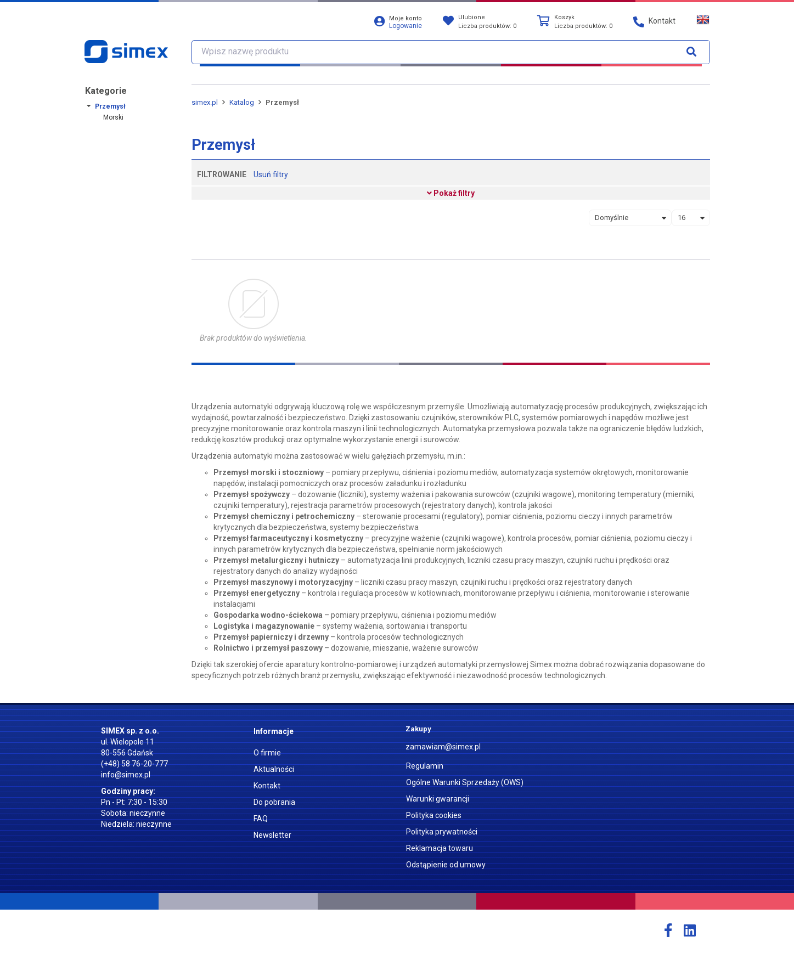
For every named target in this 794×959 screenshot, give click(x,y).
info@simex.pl (125, 774)
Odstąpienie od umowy (446, 864)
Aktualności (274, 769)
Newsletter (272, 835)
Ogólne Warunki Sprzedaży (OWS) (464, 782)
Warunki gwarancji (437, 798)
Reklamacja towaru (439, 848)
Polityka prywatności (441, 831)
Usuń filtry (271, 174)
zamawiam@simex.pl (443, 746)
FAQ (261, 818)
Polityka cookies (433, 815)
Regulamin (424, 765)
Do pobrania (274, 802)
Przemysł (110, 106)
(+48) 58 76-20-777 (134, 763)
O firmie (267, 752)
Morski (113, 117)
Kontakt (267, 785)
